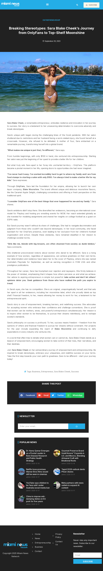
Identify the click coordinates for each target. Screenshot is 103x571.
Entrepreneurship (51, 20)
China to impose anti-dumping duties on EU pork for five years (36, 499)
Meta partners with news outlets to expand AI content (72, 485)
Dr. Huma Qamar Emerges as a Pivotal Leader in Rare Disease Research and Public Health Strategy (37, 456)
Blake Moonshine (31, 189)
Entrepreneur (47, 371)
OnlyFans (20, 186)
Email (75, 551)
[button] (47, 4)
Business (36, 371)
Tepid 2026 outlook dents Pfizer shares (73, 470)
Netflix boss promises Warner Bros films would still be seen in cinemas (37, 472)
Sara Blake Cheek (15, 123)
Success (75, 371)
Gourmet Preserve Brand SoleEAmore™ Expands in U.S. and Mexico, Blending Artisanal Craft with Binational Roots (73, 456)
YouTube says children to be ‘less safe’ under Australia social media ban (38, 485)
